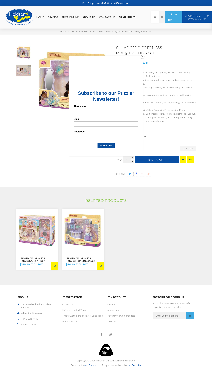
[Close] (142, 56)
